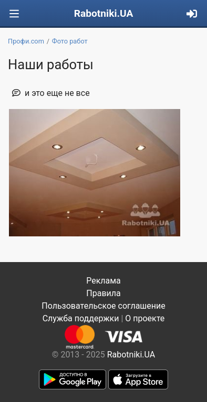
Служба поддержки (81, 318)
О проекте (144, 318)
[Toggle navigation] (14, 14)
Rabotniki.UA (103, 13)
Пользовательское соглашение (103, 306)
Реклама (103, 281)
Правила (103, 293)
